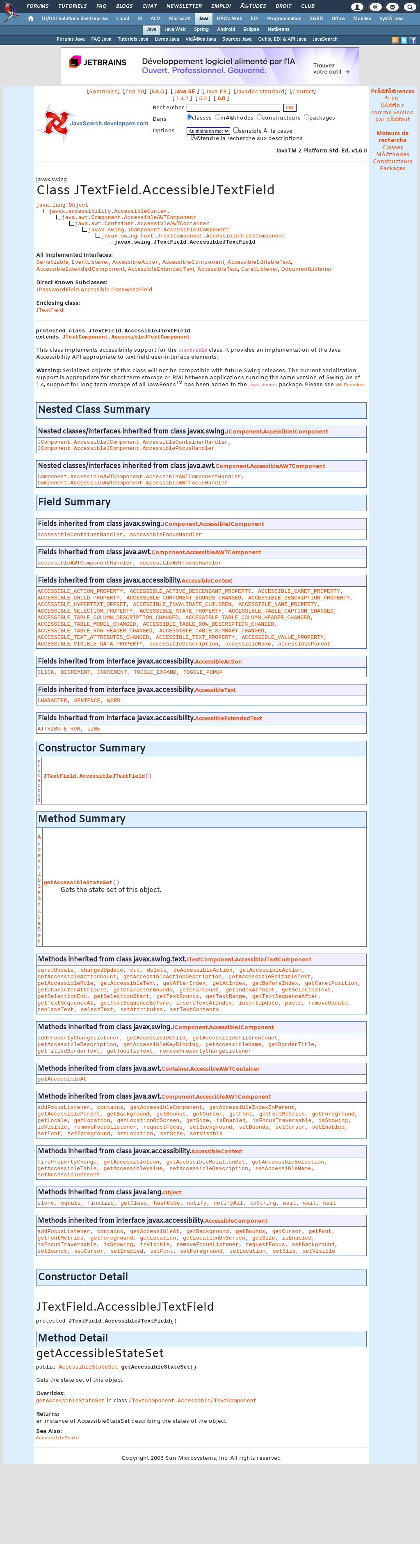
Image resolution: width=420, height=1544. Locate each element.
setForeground (88, 1134)
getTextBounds (177, 996)
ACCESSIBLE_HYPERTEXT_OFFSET (82, 604)
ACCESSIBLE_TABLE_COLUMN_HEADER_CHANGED (247, 618)
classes (200, 118)
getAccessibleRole (66, 983)
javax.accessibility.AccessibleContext (109, 211)
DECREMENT (75, 672)
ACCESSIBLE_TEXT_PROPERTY (195, 637)
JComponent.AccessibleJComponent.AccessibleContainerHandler (133, 442)
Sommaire (103, 91)
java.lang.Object (62, 205)
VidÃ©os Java (200, 39)
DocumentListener (306, 269)
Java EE (216, 91)
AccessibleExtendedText (161, 269)
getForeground (333, 1114)
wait (289, 1203)
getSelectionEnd (62, 996)
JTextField (50, 310)
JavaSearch (325, 39)
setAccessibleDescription (208, 1169)
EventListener (90, 262)
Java (203, 19)
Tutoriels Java (133, 39)
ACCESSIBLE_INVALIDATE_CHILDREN (182, 604)
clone (46, 1203)
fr (387, 98)
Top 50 (134, 91)
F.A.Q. (158, 91)
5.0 (202, 98)
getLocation (92, 1121)
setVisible (206, 1134)
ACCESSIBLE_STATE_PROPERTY (180, 611)
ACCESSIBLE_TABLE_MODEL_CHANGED (87, 624)
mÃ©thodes (235, 118)
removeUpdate (328, 1003)
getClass (134, 1203)
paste (293, 1003)
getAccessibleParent (69, 1114)
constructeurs (279, 118)
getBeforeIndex (275, 983)
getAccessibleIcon (131, 1162)
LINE (93, 729)
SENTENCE (87, 701)
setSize (171, 1134)
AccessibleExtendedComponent (80, 269)
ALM (156, 19)
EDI (255, 19)
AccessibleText (217, 269)
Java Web (175, 29)
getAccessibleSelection (288, 1162)
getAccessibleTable (67, 1169)
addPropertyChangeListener (79, 1038)
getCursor (207, 1114)
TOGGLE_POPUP (203, 672)
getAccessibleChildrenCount (235, 1038)
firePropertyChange (67, 1162)
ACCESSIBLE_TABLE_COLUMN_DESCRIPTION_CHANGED (108, 618)
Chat (150, 6)
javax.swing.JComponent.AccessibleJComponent (158, 230)
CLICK (46, 672)
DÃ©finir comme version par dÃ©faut (392, 112)
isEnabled (231, 1121)
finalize (100, 1203)
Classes (392, 147)
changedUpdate (101, 970)
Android (226, 29)
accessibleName (248, 644)
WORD (113, 701)
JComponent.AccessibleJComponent (277, 432)
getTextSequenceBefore (134, 1003)
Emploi (220, 6)
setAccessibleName (283, 1169)
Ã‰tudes (253, 6)
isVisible (52, 1127)
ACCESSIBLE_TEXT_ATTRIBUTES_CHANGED (93, 637)
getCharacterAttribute (72, 990)
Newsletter (184, 6)
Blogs (124, 6)
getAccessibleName (233, 1045)
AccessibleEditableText (259, 262)
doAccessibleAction (203, 970)
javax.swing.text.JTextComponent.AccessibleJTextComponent (193, 236)
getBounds (171, 1114)
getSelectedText (306, 990)
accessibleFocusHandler (166, 535)
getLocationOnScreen (148, 1121)
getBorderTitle (291, 1045)
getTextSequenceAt (66, 1003)
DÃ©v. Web (229, 19)
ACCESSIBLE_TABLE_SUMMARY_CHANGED (211, 631)
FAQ (101, 6)
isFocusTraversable (282, 1121)
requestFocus (163, 1127)
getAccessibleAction (271, 970)
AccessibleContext (206, 581)
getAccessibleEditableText (269, 977)
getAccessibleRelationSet (205, 1162)
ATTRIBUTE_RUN (59, 729)
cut (135, 970)
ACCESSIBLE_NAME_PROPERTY (277, 604)
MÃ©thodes (392, 154)
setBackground (210, 1127)
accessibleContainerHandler (80, 535)
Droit (283, 6)
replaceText (56, 1010)
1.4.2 (182, 98)
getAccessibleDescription (77, 1045)
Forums (37, 6)
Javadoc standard (260, 91)
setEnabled (328, 1127)
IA (139, 19)
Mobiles (362, 19)
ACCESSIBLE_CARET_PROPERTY (299, 591)
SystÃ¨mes (391, 19)
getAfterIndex (184, 983)
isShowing (333, 1121)
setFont (49, 1134)
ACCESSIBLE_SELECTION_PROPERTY (85, 611)
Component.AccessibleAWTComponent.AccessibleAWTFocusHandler (133, 483)
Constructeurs (393, 161)
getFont (240, 1114)
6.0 (221, 98)
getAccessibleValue (132, 1169)
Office (338, 19)
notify (197, 1203)
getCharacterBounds (142, 990)
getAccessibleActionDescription (172, 977)
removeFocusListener (105, 1127)
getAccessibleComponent (166, 1107)
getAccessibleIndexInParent (251, 1107)
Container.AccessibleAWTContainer (210, 1069)
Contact (303, 91)
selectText (96, 1010)
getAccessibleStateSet (78, 883)
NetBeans (278, 29)
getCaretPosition (331, 983)
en (394, 98)
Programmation (284, 19)
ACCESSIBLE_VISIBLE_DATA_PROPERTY (90, 644)
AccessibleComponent (193, 262)
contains (110, 1107)
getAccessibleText (128, 983)
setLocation (135, 1134)
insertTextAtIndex (204, 1003)
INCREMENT (112, 672)
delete (157, 970)
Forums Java (70, 39)
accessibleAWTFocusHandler (180, 563)
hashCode (167, 1203)
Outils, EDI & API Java (282, 39)
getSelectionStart (121, 996)
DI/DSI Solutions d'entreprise (75, 19)
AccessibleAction (135, 262)
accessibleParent (304, 644)
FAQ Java (101, 39)
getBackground (128, 1114)
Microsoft (180, 19)
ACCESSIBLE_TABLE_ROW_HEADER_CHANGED (95, 631)
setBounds (254, 1127)
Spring (201, 29)
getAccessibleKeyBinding (161, 1045)
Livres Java (167, 39)
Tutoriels (72, 6)
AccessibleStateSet (39, 889)
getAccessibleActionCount (77, 977)
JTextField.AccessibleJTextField (94, 776)
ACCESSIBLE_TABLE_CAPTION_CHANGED (280, 611)
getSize (197, 1121)
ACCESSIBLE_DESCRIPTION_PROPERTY (299, 598)
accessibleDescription (183, 644)
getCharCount (199, 990)
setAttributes (141, 1010)
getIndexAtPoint (250, 990)
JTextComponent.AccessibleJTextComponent (126, 337)
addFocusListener (64, 1107)
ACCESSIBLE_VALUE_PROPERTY (283, 637)
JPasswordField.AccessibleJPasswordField (94, 289)
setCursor (290, 1127)
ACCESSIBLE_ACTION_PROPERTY (80, 591)
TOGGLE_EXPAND (155, 672)
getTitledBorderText (69, 1051)
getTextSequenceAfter (285, 996)
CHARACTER (52, 701)
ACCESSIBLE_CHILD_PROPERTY (79, 598)
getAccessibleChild (155, 1038)
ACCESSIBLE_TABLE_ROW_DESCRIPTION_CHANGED (208, 624)
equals (70, 1203)
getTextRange (225, 996)
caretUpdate (56, 970)
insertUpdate (258, 1003)
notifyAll (228, 1203)
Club (307, 6)
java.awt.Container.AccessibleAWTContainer (142, 224)
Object (172, 1192)
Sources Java (236, 39)
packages (320, 118)
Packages (393, 168)
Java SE (185, 91)
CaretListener (259, 269)
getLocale (52, 1121)
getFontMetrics (282, 1114)
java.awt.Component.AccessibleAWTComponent (129, 217)
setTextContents (194, 1010)
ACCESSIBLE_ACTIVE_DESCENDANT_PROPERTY (190, 591)
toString (263, 1203)
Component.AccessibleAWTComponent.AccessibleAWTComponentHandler (139, 477)
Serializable (52, 262)
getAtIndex (228, 983)
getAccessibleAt (62, 1079)
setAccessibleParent (69, 1175)
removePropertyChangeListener (205, 1051)
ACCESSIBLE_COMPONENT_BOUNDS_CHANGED (183, 598)
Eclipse (251, 29)
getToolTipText (130, 1051)
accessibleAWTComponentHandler (85, 563)
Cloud (122, 19)
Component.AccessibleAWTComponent (270, 466)
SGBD (316, 19)
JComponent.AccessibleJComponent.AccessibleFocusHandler (126, 448)
